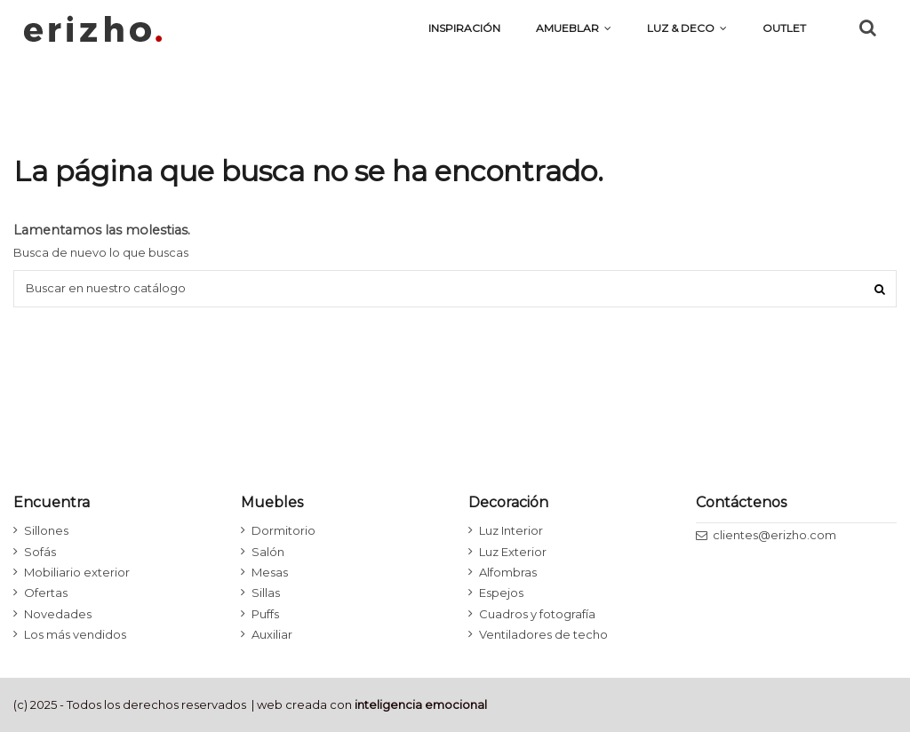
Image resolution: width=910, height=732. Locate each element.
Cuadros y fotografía (537, 614)
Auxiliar (271, 634)
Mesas (269, 572)
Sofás (40, 552)
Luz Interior (511, 530)
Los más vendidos (75, 634)
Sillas (265, 592)
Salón (267, 552)
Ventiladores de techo (543, 634)
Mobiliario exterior (77, 572)
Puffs (265, 614)
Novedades (58, 614)
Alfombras (508, 572)
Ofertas (46, 592)
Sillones (46, 530)
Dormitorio (283, 530)
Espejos (501, 592)
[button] (687, 28)
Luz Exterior (513, 552)
